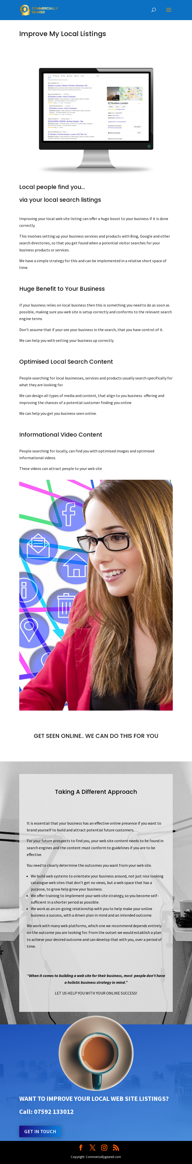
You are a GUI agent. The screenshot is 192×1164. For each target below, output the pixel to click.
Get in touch (40, 1131)
